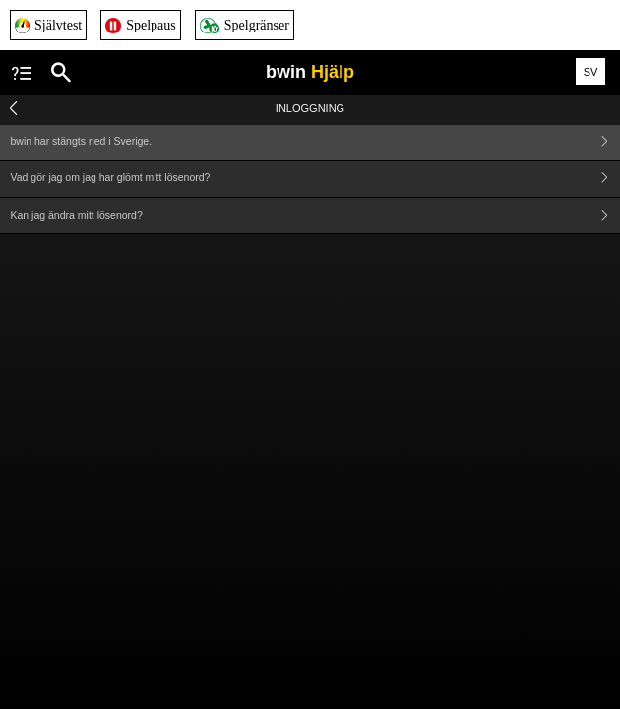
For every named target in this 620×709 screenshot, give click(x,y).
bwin (310, 72)
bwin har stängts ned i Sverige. (316, 141)
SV (591, 72)
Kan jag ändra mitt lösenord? (316, 216)
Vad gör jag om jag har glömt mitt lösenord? (316, 179)
